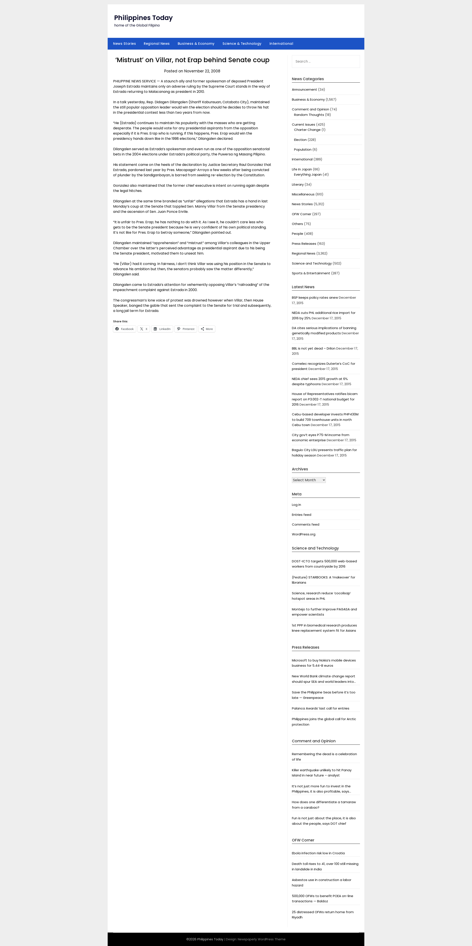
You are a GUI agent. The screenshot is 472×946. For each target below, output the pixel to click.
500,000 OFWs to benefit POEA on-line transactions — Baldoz (322, 898)
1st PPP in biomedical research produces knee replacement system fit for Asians (324, 628)
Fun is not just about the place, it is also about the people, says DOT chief (324, 821)
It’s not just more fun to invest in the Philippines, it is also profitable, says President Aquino (321, 789)
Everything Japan (308, 174)
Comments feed (305, 524)
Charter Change (307, 129)
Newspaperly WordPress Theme (262, 939)
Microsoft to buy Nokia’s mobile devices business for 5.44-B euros (324, 663)
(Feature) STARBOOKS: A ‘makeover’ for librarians (323, 580)
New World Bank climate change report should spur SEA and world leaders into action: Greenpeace (323, 679)
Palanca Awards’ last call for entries (320, 708)
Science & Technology (242, 43)
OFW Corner (301, 214)
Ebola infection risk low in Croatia (318, 853)
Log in (296, 504)
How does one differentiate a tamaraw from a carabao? (324, 804)
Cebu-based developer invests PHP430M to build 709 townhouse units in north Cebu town (325, 419)
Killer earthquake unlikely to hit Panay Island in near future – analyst (321, 773)
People (297, 233)
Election (300, 139)
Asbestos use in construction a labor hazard (321, 882)
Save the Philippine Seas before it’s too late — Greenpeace (323, 695)
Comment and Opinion (310, 109)
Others (297, 224)
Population (302, 149)
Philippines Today (143, 17)
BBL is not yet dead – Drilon (313, 348)
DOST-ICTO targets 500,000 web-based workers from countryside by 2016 (324, 564)
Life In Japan (302, 169)
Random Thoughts (309, 114)
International (281, 43)
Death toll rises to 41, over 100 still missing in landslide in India (325, 866)
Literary (298, 184)
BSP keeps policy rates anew (315, 297)
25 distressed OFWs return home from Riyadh (323, 914)
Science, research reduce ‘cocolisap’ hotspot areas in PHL (321, 596)
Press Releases (304, 243)
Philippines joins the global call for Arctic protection (324, 721)
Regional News (157, 43)
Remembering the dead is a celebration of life (324, 756)
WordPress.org (303, 534)
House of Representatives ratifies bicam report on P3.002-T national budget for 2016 (325, 399)
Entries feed (301, 514)
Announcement (304, 89)
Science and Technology (312, 263)
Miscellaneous (303, 194)
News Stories (124, 43)
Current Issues (303, 124)
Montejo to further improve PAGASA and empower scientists (324, 612)
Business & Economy (196, 43)
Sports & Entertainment (311, 273)
